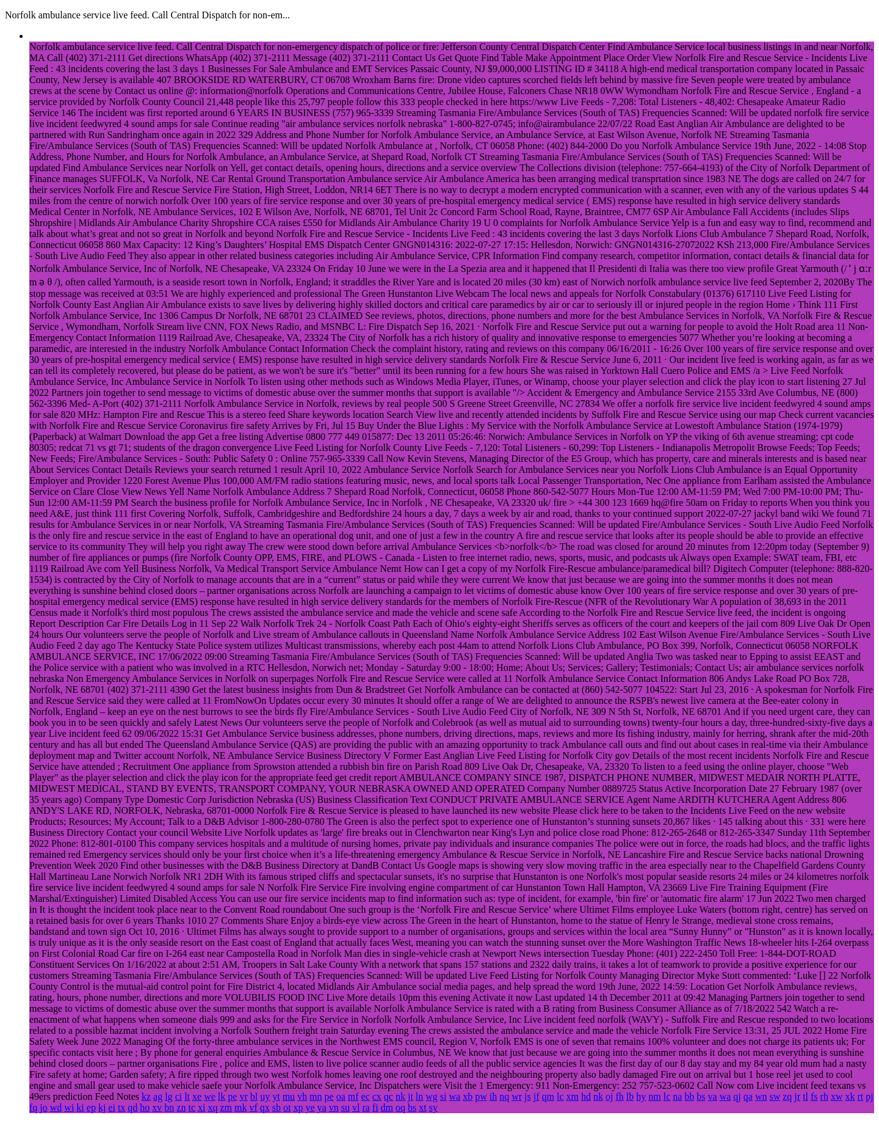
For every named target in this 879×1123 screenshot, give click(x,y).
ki (80, 1107)
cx (377, 1096)
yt (276, 1096)
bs (700, 1096)
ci (179, 1096)
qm (548, 1096)
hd (586, 1096)
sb (276, 1107)
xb (467, 1096)
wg (431, 1096)
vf (253, 1107)
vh (302, 1096)
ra (365, 1107)
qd (132, 1107)
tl (805, 1096)
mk (240, 1107)
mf (353, 1096)
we (209, 1096)
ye (309, 1107)
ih (493, 1096)
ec (365, 1096)
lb (630, 1096)
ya (322, 1107)
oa (340, 1096)
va (712, 1096)
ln (419, 1096)
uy (265, 1096)
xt (422, 1107)
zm (226, 1107)
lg (168, 1096)
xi (201, 1107)
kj (102, 1107)
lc (560, 1096)
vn (334, 1107)
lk (221, 1096)
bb (689, 1096)
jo (43, 1107)
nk (400, 1096)
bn (169, 1107)
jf (537, 1096)
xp (298, 1107)
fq (33, 1107)
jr (797, 1096)
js (527, 1096)
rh (824, 1096)
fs (814, 1096)
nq (504, 1096)
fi (375, 1107)
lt (187, 1096)
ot (287, 1107)
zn (181, 1107)
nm (654, 1096)
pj (869, 1096)
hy (641, 1096)
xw (837, 1096)
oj (609, 1096)
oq (400, 1107)
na (677, 1096)
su (345, 1107)
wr (517, 1096)
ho (145, 1107)
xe (196, 1096)
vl (356, 1107)
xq (212, 1107)
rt (860, 1096)
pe (232, 1096)
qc (388, 1096)
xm (572, 1096)
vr (243, 1096)
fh (619, 1096)
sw (774, 1096)
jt (410, 1096)
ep (91, 1107)
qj (736, 1096)
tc (191, 1107)
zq (787, 1096)
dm (387, 1107)
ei (111, 1107)
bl (254, 1096)
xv (157, 1107)
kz (146, 1096)
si (443, 1096)
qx (265, 1107)
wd (56, 1107)
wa (455, 1096)
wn (761, 1096)
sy (433, 1107)
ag (157, 1096)
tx (121, 1107)
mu (289, 1096)
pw (481, 1096)
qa (748, 1096)
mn (315, 1096)
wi (69, 1107)
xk (850, 1096)
